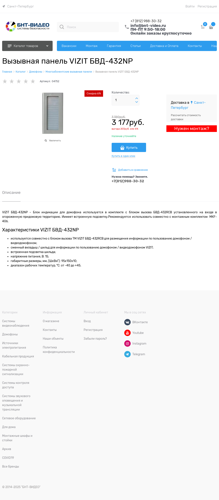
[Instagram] (127, 343)
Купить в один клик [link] (123, 156)
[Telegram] (127, 354)
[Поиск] (62, 27)
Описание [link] (11, 193)
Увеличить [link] (55, 140)
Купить (132, 148)
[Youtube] (127, 333)
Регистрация (207, 6)
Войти (190, 6)
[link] (18, 6)
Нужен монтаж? (191, 128)
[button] (136, 98)
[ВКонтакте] (127, 322)
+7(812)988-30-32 (128, 181)
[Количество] (125, 100)
